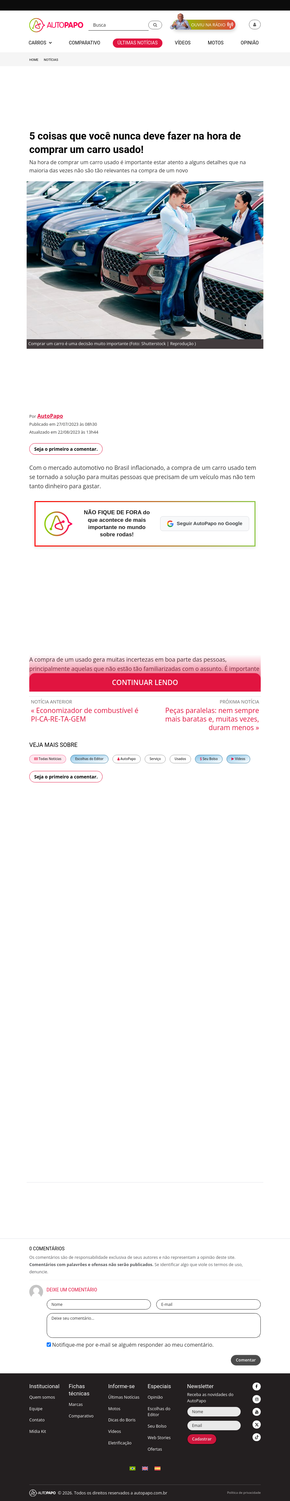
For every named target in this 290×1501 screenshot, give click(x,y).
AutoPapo (50, 416)
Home (33, 60)
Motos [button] (216, 42)
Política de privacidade (244, 1492)
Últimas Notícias (123, 1397)
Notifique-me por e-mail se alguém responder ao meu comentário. (130, 1344)
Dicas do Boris (121, 1420)
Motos (114, 1409)
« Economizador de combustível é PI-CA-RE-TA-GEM (84, 715)
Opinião (155, 1397)
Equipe (35, 1409)
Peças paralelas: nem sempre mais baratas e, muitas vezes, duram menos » (212, 719)
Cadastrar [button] (202, 1439)
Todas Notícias (47, 759)
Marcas (76, 1404)
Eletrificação (120, 1443)
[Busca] (118, 25)
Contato (37, 1420)
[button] (155, 25)
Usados (180, 759)
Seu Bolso (209, 759)
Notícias (51, 60)
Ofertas (155, 1449)
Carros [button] (40, 42)
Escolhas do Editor (89, 759)
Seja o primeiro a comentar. (66, 449)
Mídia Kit (37, 1431)
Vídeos (238, 759)
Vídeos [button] (183, 42)
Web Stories (159, 1437)
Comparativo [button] (84, 42)
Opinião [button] (250, 42)
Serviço (155, 759)
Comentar (246, 1360)
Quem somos (42, 1397)
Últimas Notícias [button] (137, 42)
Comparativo (81, 1416)
